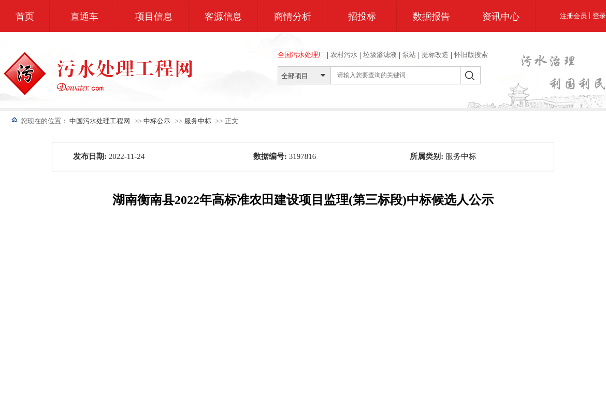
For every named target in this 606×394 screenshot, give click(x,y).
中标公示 (156, 121)
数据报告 (431, 16)
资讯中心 (501, 16)
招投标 (362, 16)
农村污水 (343, 55)
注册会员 (573, 15)
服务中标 (197, 121)
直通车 (84, 16)
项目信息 (153, 16)
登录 (599, 15)
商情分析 (292, 16)
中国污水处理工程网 (99, 121)
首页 (25, 16)
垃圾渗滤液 (380, 55)
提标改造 (435, 55)
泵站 (409, 55)
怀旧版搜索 (471, 55)
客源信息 (223, 16)
